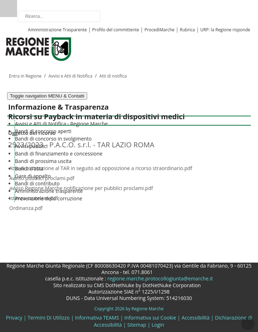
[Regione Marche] (38, 48)
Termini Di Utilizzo (49, 317)
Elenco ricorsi (26, 217)
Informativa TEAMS (97, 317)
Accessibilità (195, 317)
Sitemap (136, 324)
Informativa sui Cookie (150, 317)
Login (158, 324)
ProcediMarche (159, 30)
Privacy (14, 317)
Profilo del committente (115, 30)
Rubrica (187, 30)
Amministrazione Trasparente (57, 30)
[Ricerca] (59, 16)
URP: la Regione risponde (225, 30)
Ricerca (8, 8)
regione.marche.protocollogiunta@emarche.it (159, 278)
